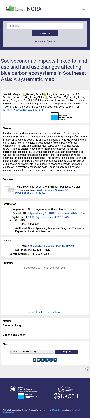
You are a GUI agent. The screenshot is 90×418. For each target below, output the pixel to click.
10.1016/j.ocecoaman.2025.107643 (23, 109)
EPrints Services (58, 410)
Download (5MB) (24, 192)
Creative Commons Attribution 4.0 (52, 190)
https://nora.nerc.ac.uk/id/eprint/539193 (51, 245)
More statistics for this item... (45, 312)
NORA (34, 9)
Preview (40, 192)
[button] (87, 369)
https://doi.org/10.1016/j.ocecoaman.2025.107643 (57, 213)
